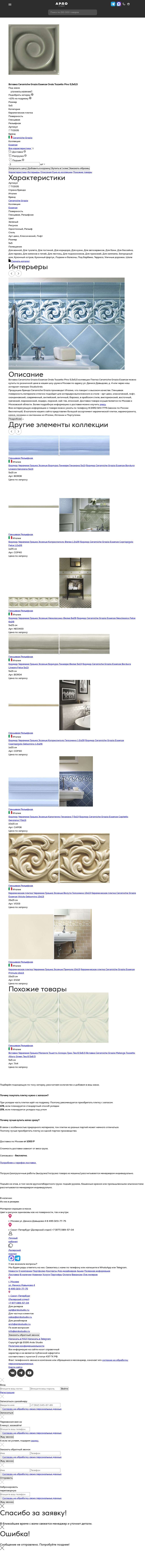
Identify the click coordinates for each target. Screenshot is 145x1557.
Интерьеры (33, 172)
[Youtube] (29, 1376)
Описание (46, 172)
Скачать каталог (19, 261)
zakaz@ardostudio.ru (20, 1317)
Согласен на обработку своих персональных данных (31, 1408)
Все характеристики (21, 148)
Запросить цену (18, 168)
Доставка (13, 1274)
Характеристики (17, 172)
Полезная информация (97, 1271)
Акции (80, 1271)
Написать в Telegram (39, 1338)
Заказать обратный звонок (24, 1335)
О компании (25, 1271)
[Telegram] (21, 1376)
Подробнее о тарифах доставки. (18, 1162)
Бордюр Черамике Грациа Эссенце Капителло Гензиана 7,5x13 (43, 816)
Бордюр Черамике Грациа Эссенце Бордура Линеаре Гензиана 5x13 (47, 465)
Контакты (51, 1271)
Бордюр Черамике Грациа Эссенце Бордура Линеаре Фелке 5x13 (45, 664)
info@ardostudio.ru (19, 1331)
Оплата (67, 1274)
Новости (13, 1271)
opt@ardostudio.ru (18, 1309)
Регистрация (7, 1392)
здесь (103, 404)
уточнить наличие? (21, 91)
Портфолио (39, 1271)
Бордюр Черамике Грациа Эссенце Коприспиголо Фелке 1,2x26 (44, 541)
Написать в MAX (17, 1338)
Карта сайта (15, 1367)
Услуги (46, 1274)
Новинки (37, 1274)
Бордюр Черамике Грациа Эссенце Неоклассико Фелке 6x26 (42, 618)
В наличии (26, 1274)
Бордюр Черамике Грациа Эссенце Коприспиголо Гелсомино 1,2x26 (46, 740)
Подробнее (15, 418)
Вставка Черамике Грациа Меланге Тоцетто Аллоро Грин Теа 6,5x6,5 (47, 1052)
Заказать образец (79, 168)
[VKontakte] (12, 1376)
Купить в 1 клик (60, 168)
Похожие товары (82, 172)
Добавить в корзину (39, 168)
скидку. (35, 1440)
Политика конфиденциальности (26, 1345)
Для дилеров (90, 1274)
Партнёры (56, 1274)
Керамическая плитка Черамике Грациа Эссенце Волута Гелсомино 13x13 (49, 893)
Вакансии (77, 1274)
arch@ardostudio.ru (19, 1324)
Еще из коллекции (62, 172)
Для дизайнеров (66, 1271)
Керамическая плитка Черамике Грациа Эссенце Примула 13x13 (44, 969)
